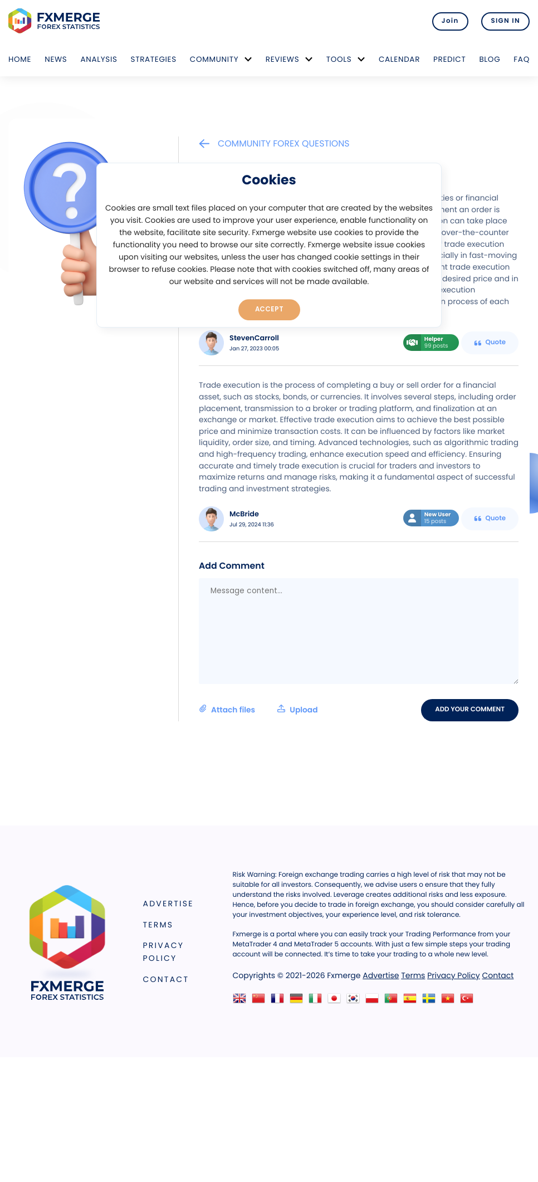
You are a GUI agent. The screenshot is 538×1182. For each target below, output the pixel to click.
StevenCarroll (254, 338)
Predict (449, 59)
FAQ (521, 59)
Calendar (399, 59)
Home (19, 59)
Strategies (154, 59)
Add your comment (470, 709)
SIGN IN (505, 21)
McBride (244, 514)
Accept (269, 309)
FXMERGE (56, 20)
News (56, 59)
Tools (339, 59)
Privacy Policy (163, 952)
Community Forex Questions (274, 143)
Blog (489, 59)
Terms (158, 924)
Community (214, 59)
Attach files (258, 709)
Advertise (168, 903)
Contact (166, 979)
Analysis (98, 59)
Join (450, 21)
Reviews (282, 59)
